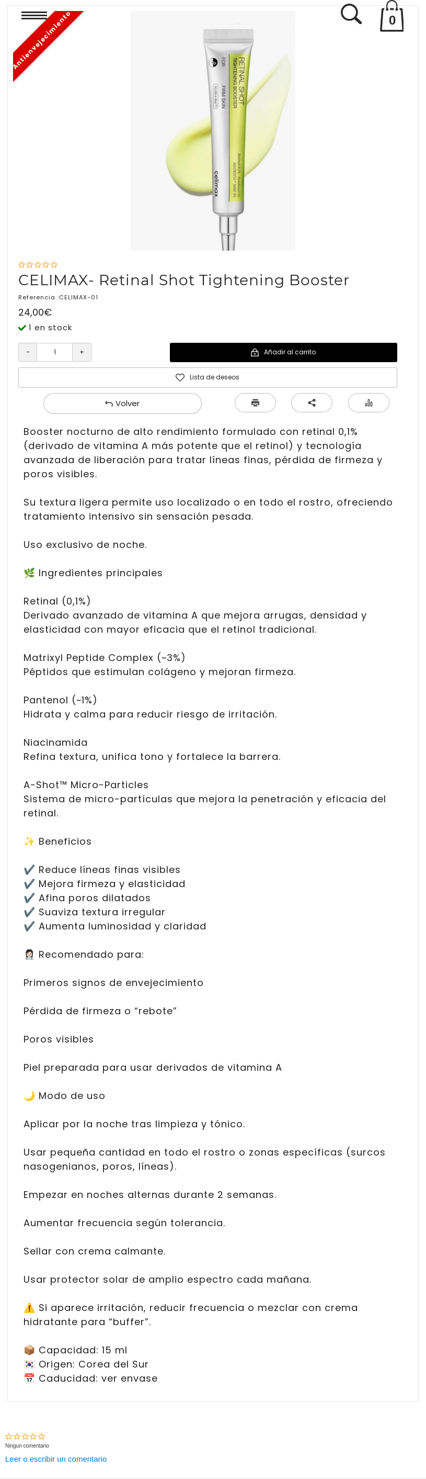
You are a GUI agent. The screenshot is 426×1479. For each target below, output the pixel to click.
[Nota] (37, 265)
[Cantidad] (55, 352)
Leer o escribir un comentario (56, 1458)
